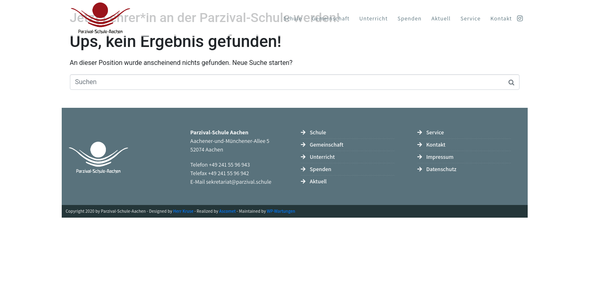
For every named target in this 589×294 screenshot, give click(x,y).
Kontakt (501, 18)
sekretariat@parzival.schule (238, 181)
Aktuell (440, 18)
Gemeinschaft (330, 18)
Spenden (410, 18)
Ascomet (227, 211)
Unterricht (373, 18)
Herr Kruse (183, 211)
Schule (293, 18)
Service (471, 18)
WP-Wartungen (281, 211)
